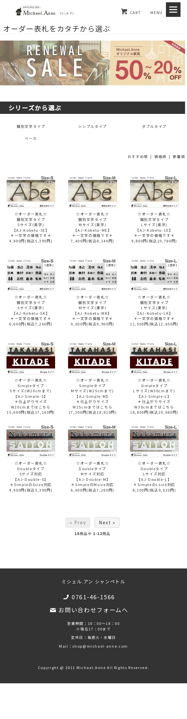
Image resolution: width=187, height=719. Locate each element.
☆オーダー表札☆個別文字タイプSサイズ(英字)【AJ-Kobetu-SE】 (31, 222)
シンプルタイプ (92, 126)
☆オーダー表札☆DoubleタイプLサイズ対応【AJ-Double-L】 (154, 471)
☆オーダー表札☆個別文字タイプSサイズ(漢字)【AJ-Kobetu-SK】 (31, 305)
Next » (107, 522)
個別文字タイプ (31, 126)
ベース (31, 138)
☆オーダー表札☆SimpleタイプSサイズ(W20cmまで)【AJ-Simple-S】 (31, 388)
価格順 (160, 156)
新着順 (179, 156)
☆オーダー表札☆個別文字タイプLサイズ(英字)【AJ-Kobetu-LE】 (154, 222)
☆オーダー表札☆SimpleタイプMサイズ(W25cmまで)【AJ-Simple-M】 (92, 388)
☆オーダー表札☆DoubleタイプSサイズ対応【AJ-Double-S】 (30, 471)
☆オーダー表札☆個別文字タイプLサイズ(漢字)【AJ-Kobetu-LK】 (154, 305)
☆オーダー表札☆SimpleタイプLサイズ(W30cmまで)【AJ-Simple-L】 (154, 388)
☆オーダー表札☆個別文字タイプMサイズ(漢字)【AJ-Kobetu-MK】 (92, 305)
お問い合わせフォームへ (93, 609)
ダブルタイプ (154, 126)
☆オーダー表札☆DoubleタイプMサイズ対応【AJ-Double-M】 (92, 471)
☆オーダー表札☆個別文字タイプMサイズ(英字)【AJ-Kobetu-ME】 (93, 222)
